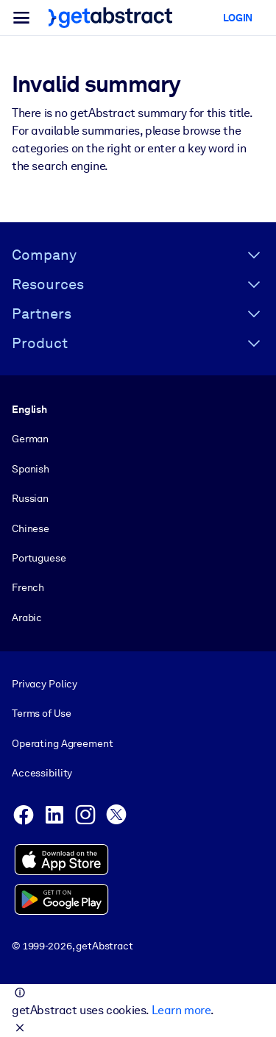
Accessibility (42, 773)
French (28, 587)
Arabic (27, 617)
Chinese (30, 528)
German (30, 439)
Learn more (181, 1010)
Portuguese (39, 558)
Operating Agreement (62, 743)
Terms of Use (41, 713)
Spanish (30, 469)
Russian (30, 498)
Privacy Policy (44, 684)
